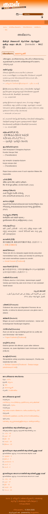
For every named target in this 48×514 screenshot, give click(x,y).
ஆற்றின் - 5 (8, 456)
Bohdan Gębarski (11, 365)
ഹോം (8, 498)
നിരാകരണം (18, 510)
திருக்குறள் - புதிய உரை (29, 83)
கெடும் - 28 (8, 441)
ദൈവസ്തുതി (9, 387)
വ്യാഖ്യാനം (7, 54)
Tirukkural (20, 261)
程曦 (6, 245)
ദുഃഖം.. (13, 405)
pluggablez (34, 512)
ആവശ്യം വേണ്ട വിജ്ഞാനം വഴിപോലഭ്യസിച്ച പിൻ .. (22, 410)
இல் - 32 (7, 439)
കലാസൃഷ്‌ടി (20, 54)
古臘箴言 (12, 245)
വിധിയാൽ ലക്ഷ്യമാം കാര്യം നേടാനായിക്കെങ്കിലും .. (21, 416)
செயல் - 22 (8, 490)
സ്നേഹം (10, 382)
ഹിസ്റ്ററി (16, 498)
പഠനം (8, 379)
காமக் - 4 (7, 467)
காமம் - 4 (7, 464)
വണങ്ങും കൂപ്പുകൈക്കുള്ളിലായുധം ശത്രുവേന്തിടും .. (22, 421)
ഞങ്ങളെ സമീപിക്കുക (27, 501)
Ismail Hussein (10, 261)
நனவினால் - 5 (8, 461)
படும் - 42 (7, 433)
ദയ (6, 385)
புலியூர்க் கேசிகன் (12, 83)
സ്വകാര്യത (24, 504)
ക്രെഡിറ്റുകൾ (27, 498)
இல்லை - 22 (8, 444)
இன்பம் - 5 (7, 459)
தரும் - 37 (7, 436)
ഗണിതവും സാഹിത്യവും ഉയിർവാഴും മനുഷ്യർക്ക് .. (21, 402)
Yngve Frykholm (11, 337)
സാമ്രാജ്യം (12, 390)
